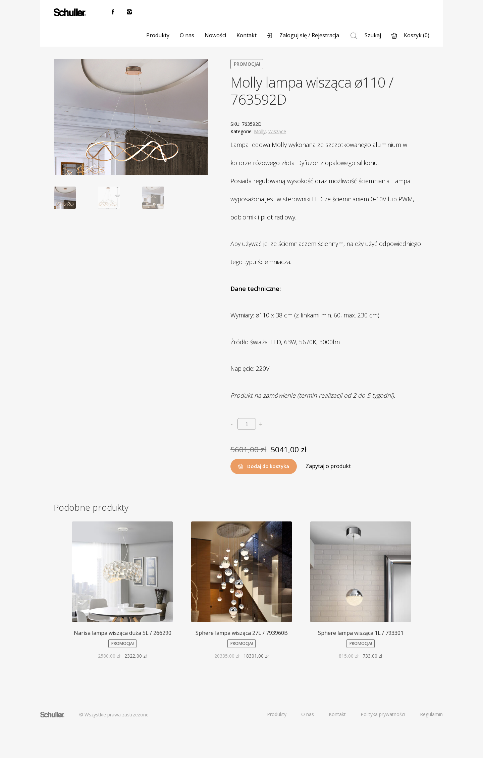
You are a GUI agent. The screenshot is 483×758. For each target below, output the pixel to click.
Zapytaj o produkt (328, 466)
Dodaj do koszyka (268, 466)
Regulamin (431, 714)
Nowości (215, 35)
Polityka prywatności (383, 714)
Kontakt (246, 35)
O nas (187, 35)
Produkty (157, 35)
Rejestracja (325, 35)
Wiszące (277, 131)
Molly (260, 131)
